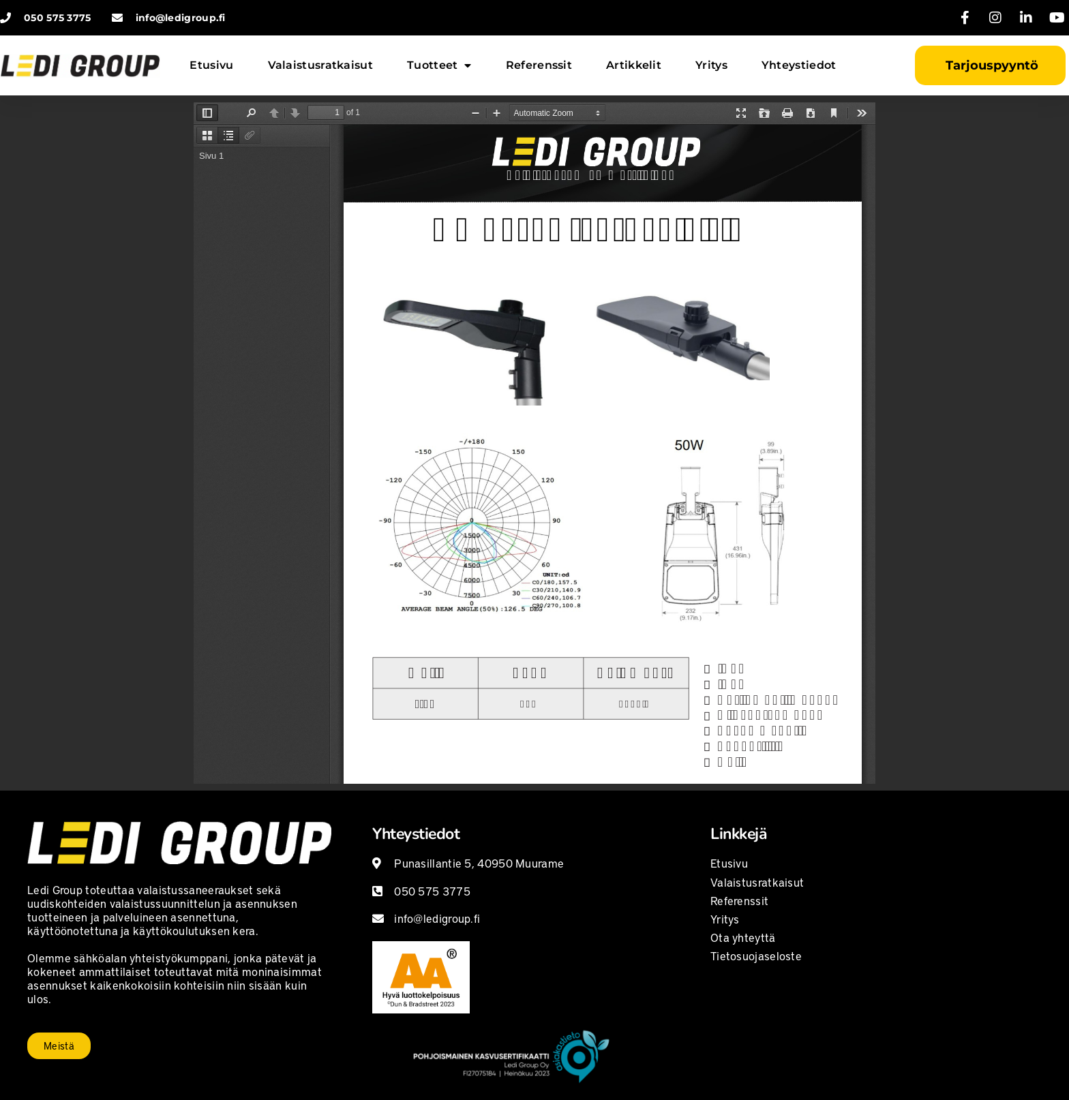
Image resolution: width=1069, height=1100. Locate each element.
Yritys (711, 65)
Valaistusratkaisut (320, 65)
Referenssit (539, 65)
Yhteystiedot (799, 65)
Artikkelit (633, 65)
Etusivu (211, 65)
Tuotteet (439, 65)
